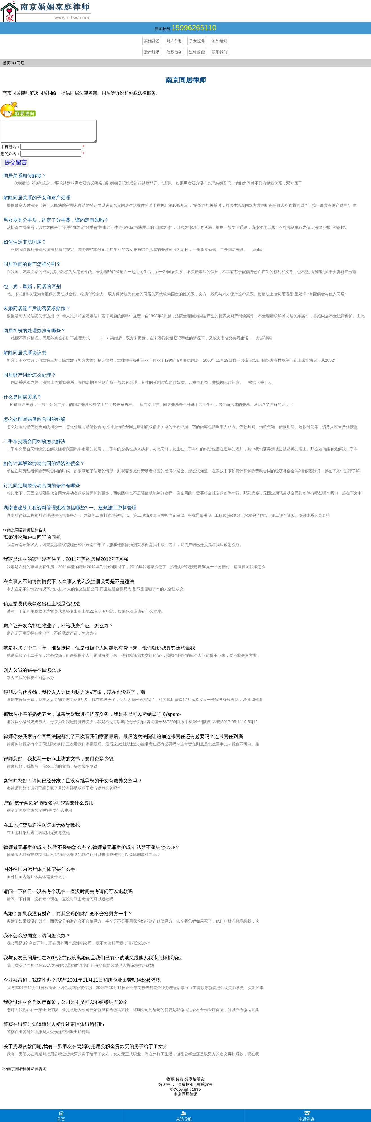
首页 (7, 63)
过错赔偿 (197, 52)
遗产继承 (152, 52)
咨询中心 (166, 1088)
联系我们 (219, 52)
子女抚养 (197, 41)
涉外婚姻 (219, 41)
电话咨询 (307, 1115)
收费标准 (186, 1088)
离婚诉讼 (152, 41)
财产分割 (174, 41)
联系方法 (204, 1088)
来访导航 (184, 1115)
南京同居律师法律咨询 (26, 534)
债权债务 (174, 52)
